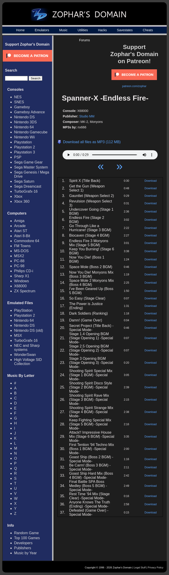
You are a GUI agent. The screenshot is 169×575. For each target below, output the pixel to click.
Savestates (125, 30)
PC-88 (19, 261)
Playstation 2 (24, 147)
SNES (19, 102)
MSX (18, 335)
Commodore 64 (26, 241)
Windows (21, 281)
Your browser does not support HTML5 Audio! (110, 153)
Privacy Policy (155, 567)
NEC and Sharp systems (27, 348)
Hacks (102, 30)
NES (18, 97)
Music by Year (25, 553)
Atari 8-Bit (22, 236)
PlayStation (23, 310)
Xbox (18, 196)
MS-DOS (21, 251)
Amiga (19, 221)
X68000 (20, 286)
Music (63, 30)
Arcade (20, 226)
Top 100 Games (27, 538)
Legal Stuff (140, 567)
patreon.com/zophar (134, 86)
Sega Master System (31, 167)
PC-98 (19, 266)
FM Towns (22, 246)
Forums (84, 40)
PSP (17, 157)
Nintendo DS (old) (28, 330)
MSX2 (19, 256)
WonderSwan (25, 355)
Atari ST (20, 231)
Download (150, 180)
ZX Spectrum (24, 291)
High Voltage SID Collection (28, 362)
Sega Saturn (24, 181)
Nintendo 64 (24, 127)
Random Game (26, 533)
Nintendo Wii (24, 137)
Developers (23, 543)
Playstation (23, 142)
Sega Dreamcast (27, 186)
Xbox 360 (22, 201)
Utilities (83, 30)
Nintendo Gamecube (31, 132)
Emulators (42, 30)
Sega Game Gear (28, 162)
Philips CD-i (23, 271)
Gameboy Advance (29, 112)
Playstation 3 (24, 152)
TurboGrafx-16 (26, 191)
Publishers (22, 548)
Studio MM (86, 116)
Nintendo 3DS (25, 122)
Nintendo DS (24, 117)
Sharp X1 (21, 276)
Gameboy (22, 107)
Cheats (148, 30)
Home (20, 30)
